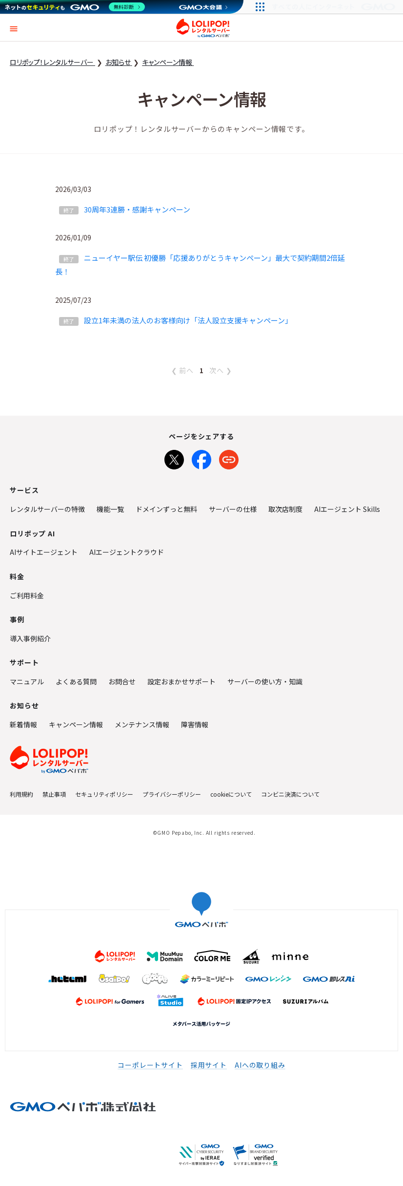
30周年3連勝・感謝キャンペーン (137, 209)
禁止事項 (54, 794)
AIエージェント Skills (347, 509)
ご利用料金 (27, 595)
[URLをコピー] (229, 458)
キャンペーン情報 (76, 724)
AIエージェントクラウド (126, 552)
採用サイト (209, 1065)
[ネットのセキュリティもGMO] (74, 7)
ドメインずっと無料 (166, 509)
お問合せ (122, 681)
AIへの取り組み (260, 1065)
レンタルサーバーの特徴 (47, 509)
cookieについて (231, 794)
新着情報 (23, 724)
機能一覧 (110, 509)
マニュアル (27, 681)
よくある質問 (76, 681)
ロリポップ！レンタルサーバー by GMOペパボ (203, 28)
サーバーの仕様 (233, 509)
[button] (14, 27)
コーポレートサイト (150, 1065)
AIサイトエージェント (44, 552)
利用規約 (21, 794)
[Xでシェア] (174, 458)
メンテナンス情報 (142, 724)
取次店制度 (285, 509)
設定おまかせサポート (181, 681)
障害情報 (194, 724)
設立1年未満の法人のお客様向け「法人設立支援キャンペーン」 (188, 320)
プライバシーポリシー (171, 794)
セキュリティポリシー (104, 794)
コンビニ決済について (290, 794)
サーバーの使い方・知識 (264, 681)
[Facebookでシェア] (201, 458)
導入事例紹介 (30, 638)
